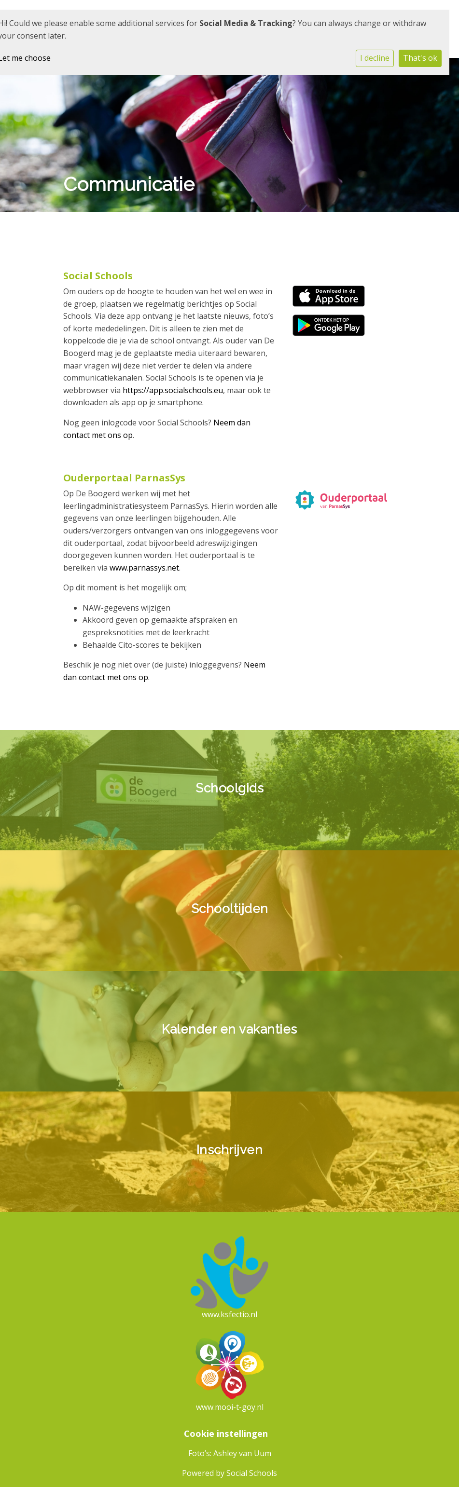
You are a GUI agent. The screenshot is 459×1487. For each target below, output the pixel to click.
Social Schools (251, 1473)
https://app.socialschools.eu (173, 390)
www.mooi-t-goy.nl (230, 1407)
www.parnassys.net (144, 567)
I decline (374, 58)
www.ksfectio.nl (229, 1314)
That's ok (420, 58)
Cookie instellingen (226, 1433)
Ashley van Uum (242, 1453)
